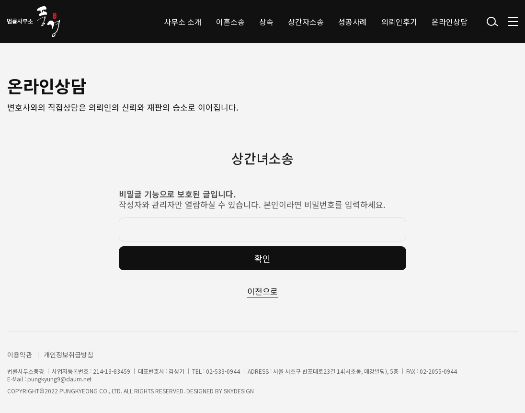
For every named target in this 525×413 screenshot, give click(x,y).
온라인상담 (450, 21)
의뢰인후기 (399, 21)
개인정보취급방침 (68, 354)
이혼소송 (230, 21)
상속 (266, 21)
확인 (262, 258)
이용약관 (19, 354)
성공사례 (352, 21)
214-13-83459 (111, 371)
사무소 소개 (183, 21)
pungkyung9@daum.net (59, 379)
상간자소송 (306, 21)
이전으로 (262, 291)
